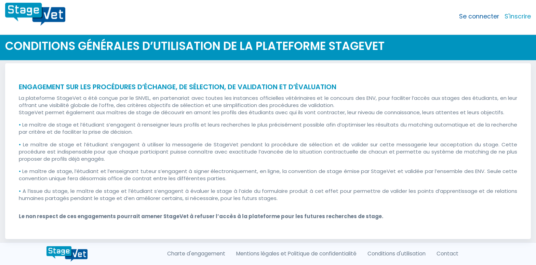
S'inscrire (518, 16)
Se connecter (479, 16)
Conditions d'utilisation (396, 253)
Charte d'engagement (196, 253)
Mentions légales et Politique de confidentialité (296, 253)
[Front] (35, 16)
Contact (447, 253)
